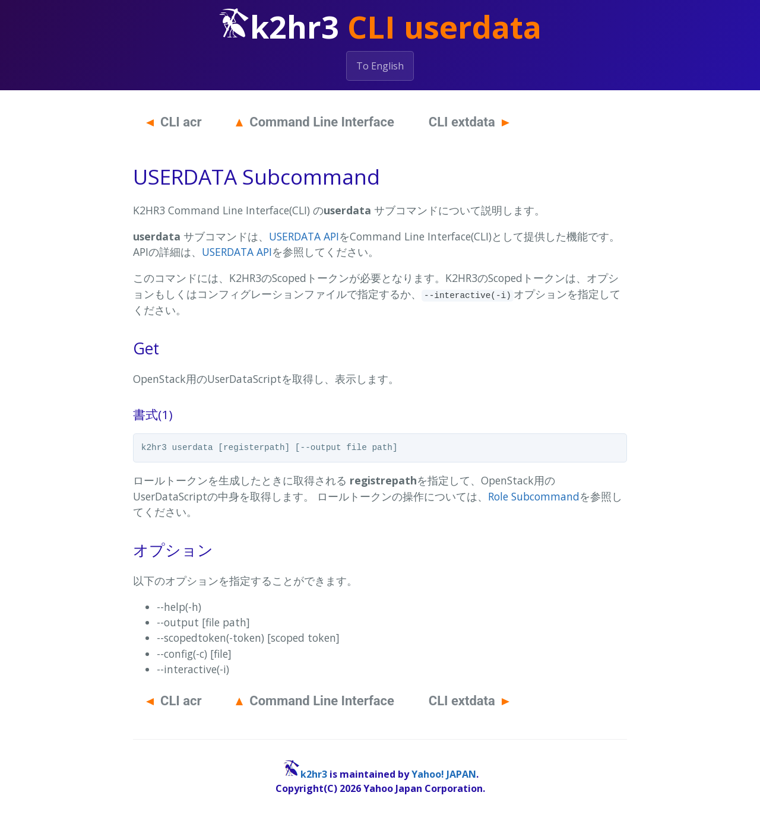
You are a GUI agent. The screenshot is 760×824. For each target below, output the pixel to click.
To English (380, 65)
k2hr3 (313, 774)
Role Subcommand (534, 496)
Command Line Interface (315, 122)
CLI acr (174, 122)
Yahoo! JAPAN (443, 774)
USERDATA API (304, 236)
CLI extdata (469, 122)
